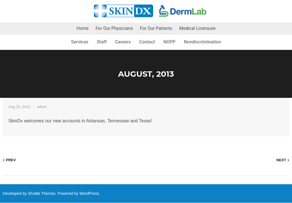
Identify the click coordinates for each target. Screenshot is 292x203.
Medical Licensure (197, 28)
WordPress (89, 193)
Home (82, 28)
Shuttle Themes (42, 193)
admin (42, 107)
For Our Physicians (114, 28)
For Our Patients (156, 28)
